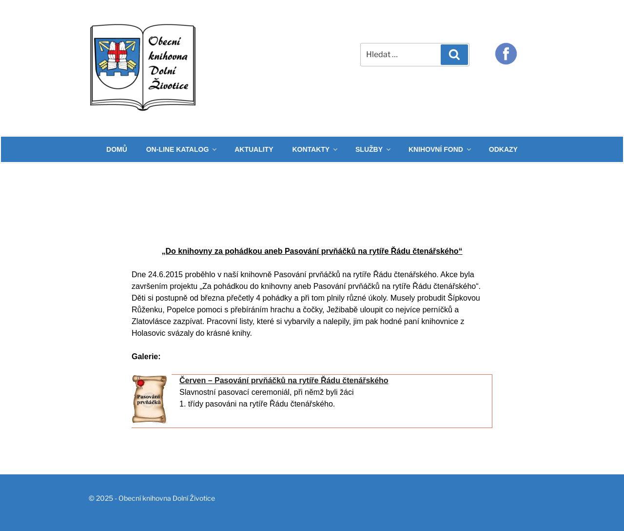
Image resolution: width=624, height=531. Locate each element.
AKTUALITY (253, 149)
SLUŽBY (373, 149)
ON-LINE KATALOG (182, 149)
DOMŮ (116, 149)
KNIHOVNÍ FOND (440, 149)
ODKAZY (503, 149)
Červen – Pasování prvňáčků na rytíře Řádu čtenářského (284, 380)
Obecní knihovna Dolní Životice (166, 498)
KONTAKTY (315, 149)
